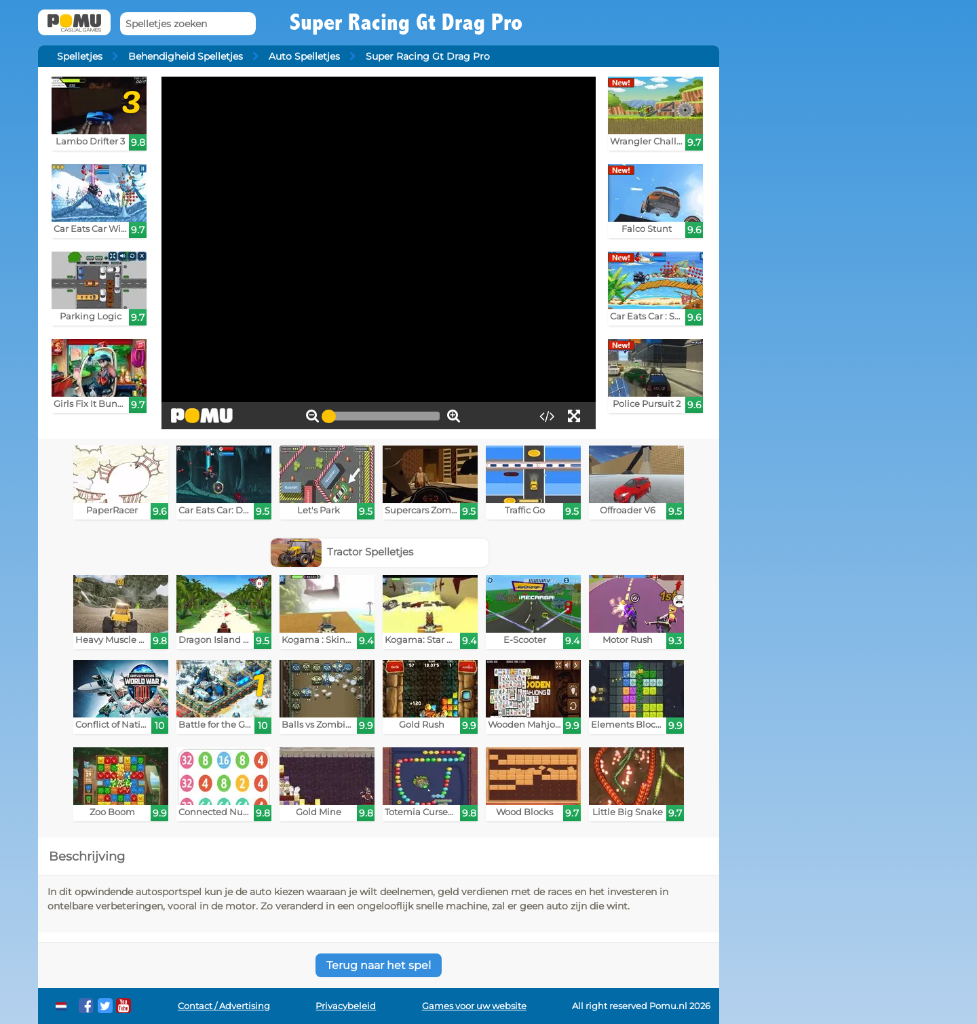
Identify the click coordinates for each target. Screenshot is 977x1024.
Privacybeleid (345, 1006)
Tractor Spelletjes (342, 551)
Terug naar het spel (378, 965)
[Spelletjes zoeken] (188, 24)
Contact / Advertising (224, 1006)
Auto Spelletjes (304, 56)
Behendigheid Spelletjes (185, 56)
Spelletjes (79, 56)
